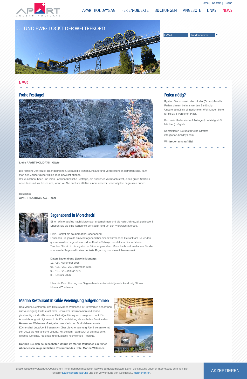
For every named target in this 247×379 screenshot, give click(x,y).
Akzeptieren (225, 370)
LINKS (211, 10)
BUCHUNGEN (166, 10)
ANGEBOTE (192, 10)
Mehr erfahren (142, 372)
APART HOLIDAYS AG (99, 10)
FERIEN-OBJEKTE (135, 10)
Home (205, 2)
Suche (228, 2)
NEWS (227, 10)
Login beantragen (174, 38)
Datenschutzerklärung (75, 372)
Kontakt (216, 2)
